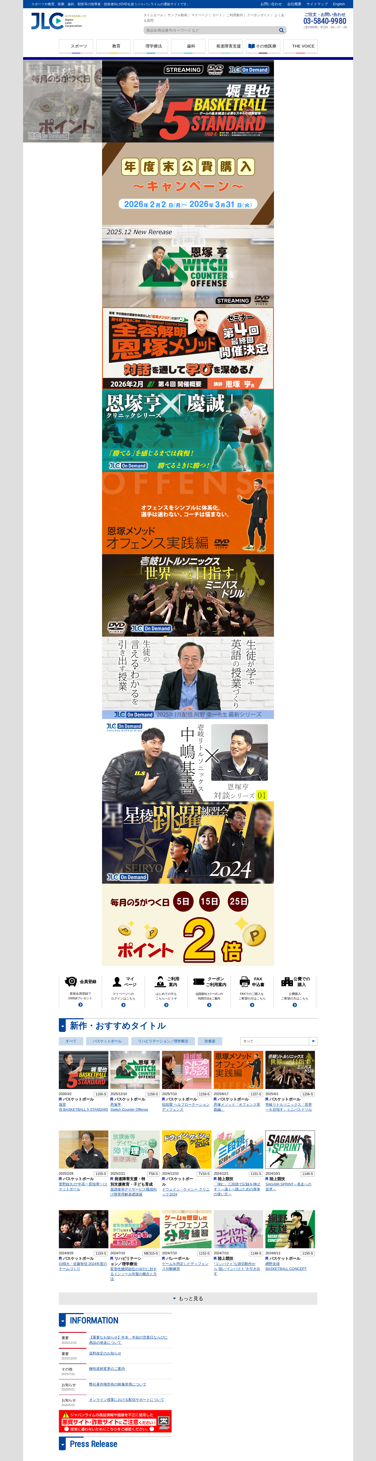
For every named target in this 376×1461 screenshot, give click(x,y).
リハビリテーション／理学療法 (163, 1041)
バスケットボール (107, 1041)
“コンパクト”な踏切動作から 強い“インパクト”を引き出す (237, 1269)
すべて (71, 1041)
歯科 (191, 46)
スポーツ (79, 46)
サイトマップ (317, 4)
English (339, 4)
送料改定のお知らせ (105, 1353)
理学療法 (154, 46)
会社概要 (294, 4)
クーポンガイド (258, 15)
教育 (116, 46)
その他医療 (266, 46)
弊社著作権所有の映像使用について (117, 1384)
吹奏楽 (210, 1041)
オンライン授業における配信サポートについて (126, 1400)
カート (217, 15)
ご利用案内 (234, 15)
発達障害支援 (228, 46)
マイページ (199, 15)
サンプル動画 (177, 15)
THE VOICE (303, 46)
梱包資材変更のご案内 (107, 1369)
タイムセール (153, 15)
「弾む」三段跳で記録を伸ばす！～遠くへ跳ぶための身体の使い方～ (237, 1189)
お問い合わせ (271, 4)
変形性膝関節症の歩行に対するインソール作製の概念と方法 (133, 1274)
